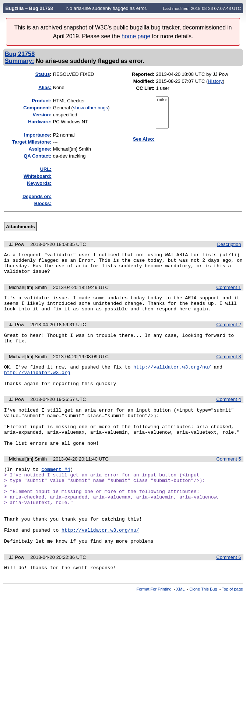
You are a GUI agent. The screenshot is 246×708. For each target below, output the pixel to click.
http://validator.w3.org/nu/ (172, 377)
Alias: (44, 87)
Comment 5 (228, 481)
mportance (37, 135)
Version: (41, 114)
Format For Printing (154, 628)
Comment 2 (228, 332)
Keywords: (39, 183)
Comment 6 (228, 595)
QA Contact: (37, 156)
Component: (37, 107)
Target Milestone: (32, 142)
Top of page (232, 628)
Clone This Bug (203, 628)
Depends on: (37, 196)
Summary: (19, 60)
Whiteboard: (38, 176)
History (215, 81)
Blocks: (43, 203)
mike (162, 100)
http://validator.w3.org (37, 384)
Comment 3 (228, 366)
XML (180, 628)
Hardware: (40, 121)
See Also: (144, 139)
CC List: (145, 88)
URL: (46, 169)
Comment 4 (228, 413)
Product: (41, 100)
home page (136, 36)
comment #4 (55, 492)
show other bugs (90, 107)
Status (42, 74)
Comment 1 (228, 292)
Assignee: (40, 149)
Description (229, 244)
